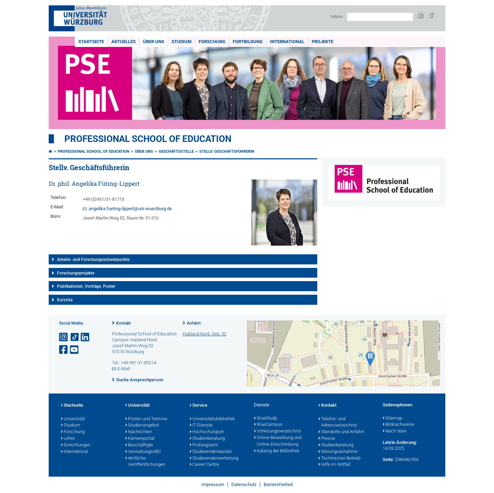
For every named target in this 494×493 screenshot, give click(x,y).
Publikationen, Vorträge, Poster (86, 286)
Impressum (212, 484)
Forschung (212, 41)
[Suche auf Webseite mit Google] (380, 17)
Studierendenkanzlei (211, 452)
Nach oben (395, 431)
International (287, 41)
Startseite (91, 41)
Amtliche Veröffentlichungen (145, 461)
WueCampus (268, 425)
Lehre (68, 439)
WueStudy (265, 418)
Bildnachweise (398, 425)
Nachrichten (138, 432)
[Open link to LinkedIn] (85, 337)
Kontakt (123, 323)
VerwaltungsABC (143, 452)
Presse (326, 439)
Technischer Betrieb (339, 458)
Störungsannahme (338, 452)
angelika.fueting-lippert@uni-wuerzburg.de (130, 208)
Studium (181, 41)
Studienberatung (207, 439)
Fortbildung (248, 41)
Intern (337, 16)
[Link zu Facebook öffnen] (64, 350)
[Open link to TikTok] (75, 337)
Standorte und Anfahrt (341, 432)
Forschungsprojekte (75, 273)
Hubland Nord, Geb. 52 (204, 333)
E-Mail (124, 368)
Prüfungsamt (204, 445)
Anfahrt (194, 323)
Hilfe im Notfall (334, 465)
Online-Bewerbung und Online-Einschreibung (277, 441)
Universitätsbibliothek (212, 419)
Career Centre (204, 465)
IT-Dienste (201, 425)
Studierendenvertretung (214, 458)
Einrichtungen (75, 445)
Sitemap (392, 418)
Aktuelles (123, 41)
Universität (73, 419)
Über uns (153, 41)
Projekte (322, 41)
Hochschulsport (207, 432)
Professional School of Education (147, 139)
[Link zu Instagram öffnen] (64, 337)
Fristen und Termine (146, 419)
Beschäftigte (139, 445)
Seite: (388, 459)
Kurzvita (64, 299)
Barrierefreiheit (278, 484)
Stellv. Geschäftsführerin (226, 151)
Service (198, 406)
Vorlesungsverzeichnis (277, 431)
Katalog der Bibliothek (276, 451)
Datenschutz (243, 484)
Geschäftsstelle (176, 151)
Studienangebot (142, 425)
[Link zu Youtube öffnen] (75, 350)
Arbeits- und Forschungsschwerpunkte (93, 259)
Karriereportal (139, 439)
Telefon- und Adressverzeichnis (337, 422)
